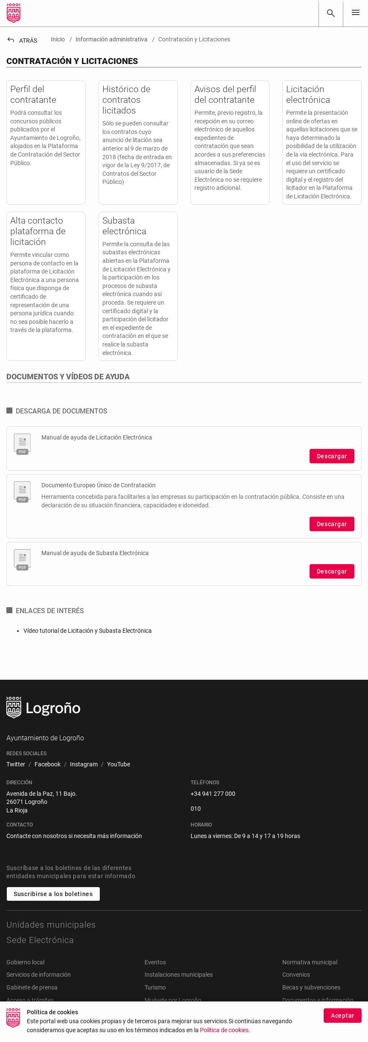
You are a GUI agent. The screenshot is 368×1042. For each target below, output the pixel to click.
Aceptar (342, 1019)
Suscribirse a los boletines (53, 894)
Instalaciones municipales (179, 974)
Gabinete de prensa (32, 987)
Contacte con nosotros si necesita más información (74, 835)
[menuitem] (15, 764)
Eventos (155, 962)
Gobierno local (25, 962)
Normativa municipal (309, 962)
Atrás (21, 40)
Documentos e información (318, 1000)
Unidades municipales (51, 925)
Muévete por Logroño (173, 1000)
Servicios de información (38, 974)
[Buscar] (331, 13)
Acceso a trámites (30, 1000)
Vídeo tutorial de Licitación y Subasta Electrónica (87, 630)
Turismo (155, 987)
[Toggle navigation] (355, 13)
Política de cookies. (225, 1034)
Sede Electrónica (40, 940)
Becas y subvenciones (311, 987)
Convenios (296, 974)
